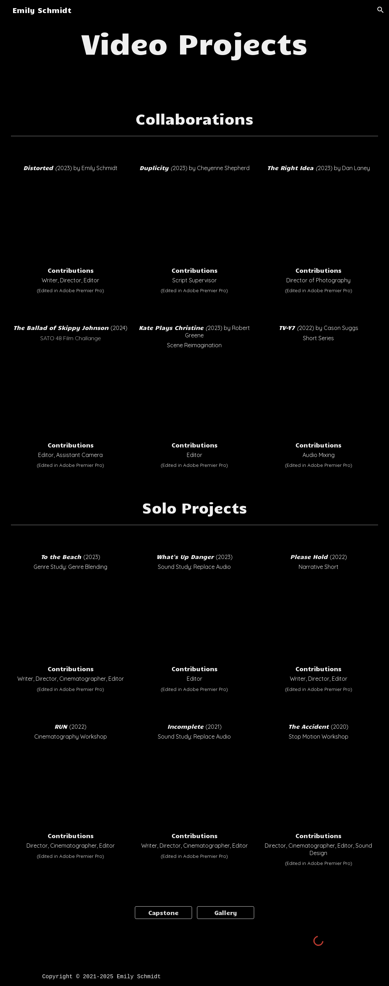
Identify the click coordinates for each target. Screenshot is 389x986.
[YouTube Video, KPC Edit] (194, 392)
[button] (380, 9)
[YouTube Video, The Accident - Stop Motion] (318, 786)
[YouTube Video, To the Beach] (70, 618)
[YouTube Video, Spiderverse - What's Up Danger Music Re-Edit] (194, 618)
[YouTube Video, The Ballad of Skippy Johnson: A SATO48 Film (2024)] (70, 392)
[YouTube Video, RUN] (70, 786)
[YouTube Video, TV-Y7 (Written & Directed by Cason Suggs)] (318, 395)
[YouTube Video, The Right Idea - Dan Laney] (318, 219)
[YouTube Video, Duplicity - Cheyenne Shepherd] (194, 219)
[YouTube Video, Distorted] (70, 219)
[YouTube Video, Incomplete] (194, 786)
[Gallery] (225, 912)
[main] (194, 42)
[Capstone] (163, 912)
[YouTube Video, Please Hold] (318, 618)
